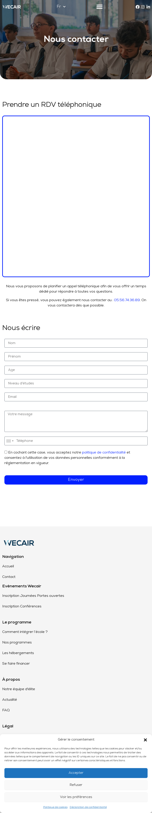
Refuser (76, 785)
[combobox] (10, 441)
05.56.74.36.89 (127, 300)
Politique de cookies (55, 807)
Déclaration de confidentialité (88, 807)
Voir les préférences (76, 797)
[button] (145, 740)
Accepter (76, 773)
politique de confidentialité (104, 452)
